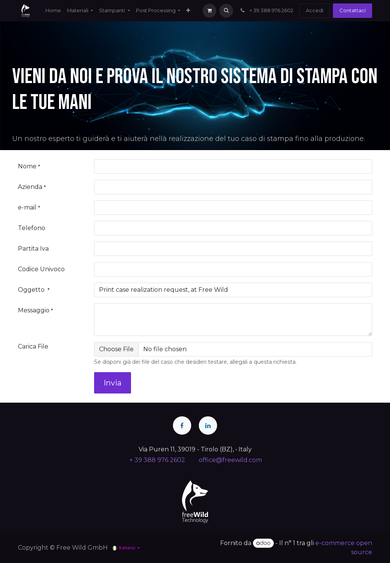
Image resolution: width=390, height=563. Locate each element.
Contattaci (352, 10)
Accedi (314, 10)
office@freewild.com (230, 460)
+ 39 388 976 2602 (266, 10)
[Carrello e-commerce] (209, 11)
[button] (226, 11)
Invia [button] (112, 382)
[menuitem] (53, 11)
